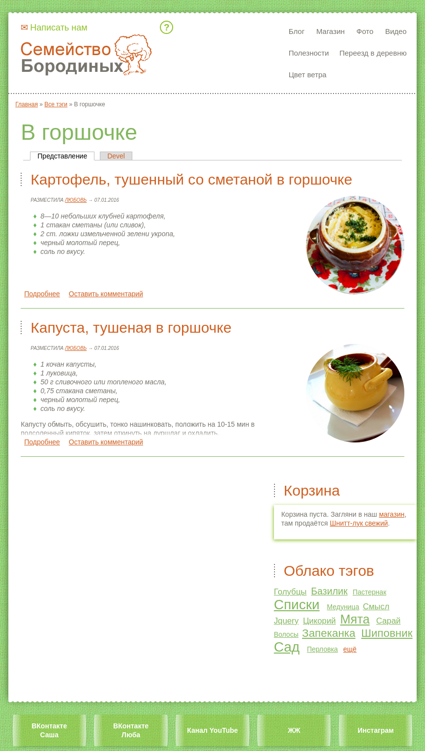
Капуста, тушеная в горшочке (130, 327)
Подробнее (42, 294)
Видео (396, 31)
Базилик (329, 591)
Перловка (322, 649)
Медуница (343, 607)
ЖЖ (294, 730)
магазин (391, 514)
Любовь (76, 200)
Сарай (388, 621)
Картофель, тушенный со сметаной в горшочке (191, 179)
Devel (116, 156)
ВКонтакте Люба (131, 730)
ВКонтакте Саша (49, 730)
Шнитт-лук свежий (359, 523)
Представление (65, 156)
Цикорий (319, 621)
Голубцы (290, 591)
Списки (297, 604)
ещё (350, 649)
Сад (287, 647)
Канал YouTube (212, 730)
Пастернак (369, 592)
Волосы (286, 634)
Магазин (330, 31)
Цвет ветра (308, 74)
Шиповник (386, 633)
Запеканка (328, 633)
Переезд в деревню (373, 53)
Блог (296, 31)
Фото (365, 31)
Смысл (376, 606)
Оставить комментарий (106, 294)
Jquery (286, 621)
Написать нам (58, 27)
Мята (355, 619)
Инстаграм (376, 730)
